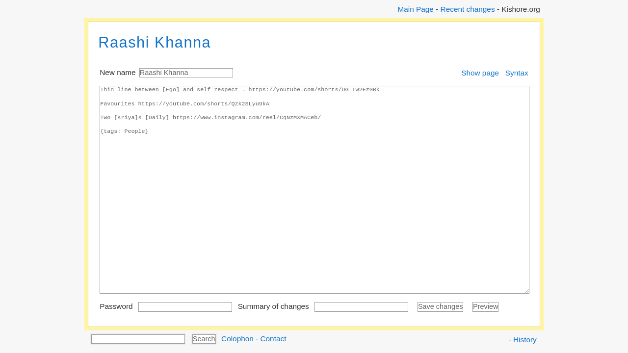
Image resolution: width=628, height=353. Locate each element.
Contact (273, 338)
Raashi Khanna (154, 42)
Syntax (516, 73)
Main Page (415, 9)
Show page (480, 73)
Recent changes (468, 9)
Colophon (237, 338)
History (525, 339)
